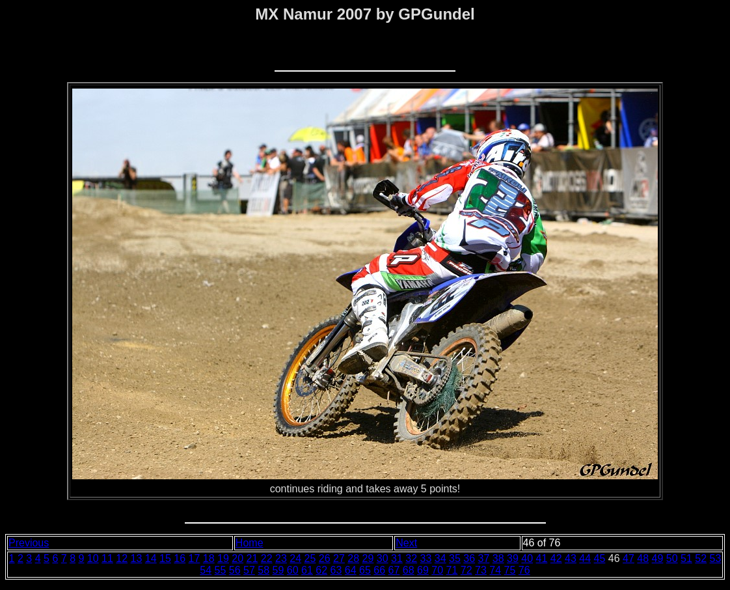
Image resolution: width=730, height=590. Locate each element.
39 (513, 558)
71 (452, 570)
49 (658, 558)
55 (220, 570)
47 (628, 558)
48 (643, 558)
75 (510, 570)
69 (423, 570)
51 (686, 558)
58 (263, 570)
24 (295, 558)
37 (484, 558)
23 (281, 558)
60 (293, 570)
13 (136, 558)
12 (122, 558)
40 (527, 558)
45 (600, 558)
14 (151, 558)
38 (498, 558)
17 (194, 558)
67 (394, 570)
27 (339, 558)
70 (437, 570)
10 (93, 558)
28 (353, 558)
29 (368, 558)
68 (408, 570)
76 (524, 570)
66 (379, 570)
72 (466, 570)
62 (321, 570)
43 (570, 558)
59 (278, 570)
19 (223, 558)
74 (495, 570)
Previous (28, 542)
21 (252, 558)
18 (209, 558)
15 (165, 558)
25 (310, 558)
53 (716, 558)
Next (406, 542)
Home (250, 542)
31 (397, 558)
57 (249, 570)
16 (179, 558)
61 (307, 570)
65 (365, 570)
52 (701, 558)
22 (267, 558)
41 (542, 558)
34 (440, 558)
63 (336, 570)
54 (205, 570)
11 (107, 558)
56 (235, 570)
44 (585, 558)
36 (469, 558)
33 (426, 558)
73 (481, 570)
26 (325, 558)
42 (556, 558)
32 (411, 558)
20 (237, 558)
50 (672, 558)
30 (382, 558)
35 (455, 558)
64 (351, 570)
